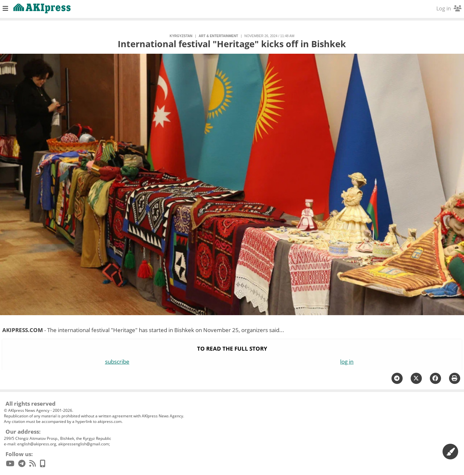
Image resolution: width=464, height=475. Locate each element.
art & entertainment (218, 36)
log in (346, 361)
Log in (448, 8)
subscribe (117, 361)
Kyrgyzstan (181, 36)
